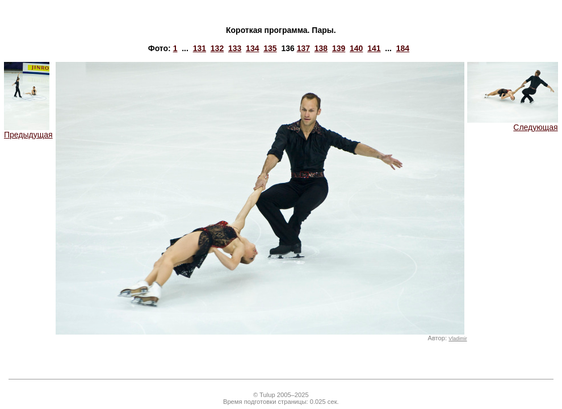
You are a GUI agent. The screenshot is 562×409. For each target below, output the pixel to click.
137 (303, 48)
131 (199, 48)
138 (321, 48)
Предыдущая (28, 131)
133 (234, 48)
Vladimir (457, 338)
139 (338, 48)
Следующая (512, 123)
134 (252, 48)
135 (269, 48)
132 (217, 48)
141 (373, 48)
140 (356, 48)
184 (402, 48)
